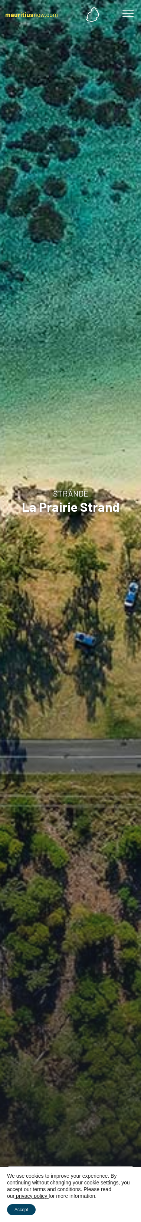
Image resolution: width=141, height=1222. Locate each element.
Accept (21, 1209)
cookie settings (101, 1183)
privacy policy (31, 1196)
